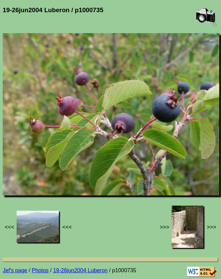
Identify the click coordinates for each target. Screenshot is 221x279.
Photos (40, 270)
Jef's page (15, 270)
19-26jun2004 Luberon (80, 270)
